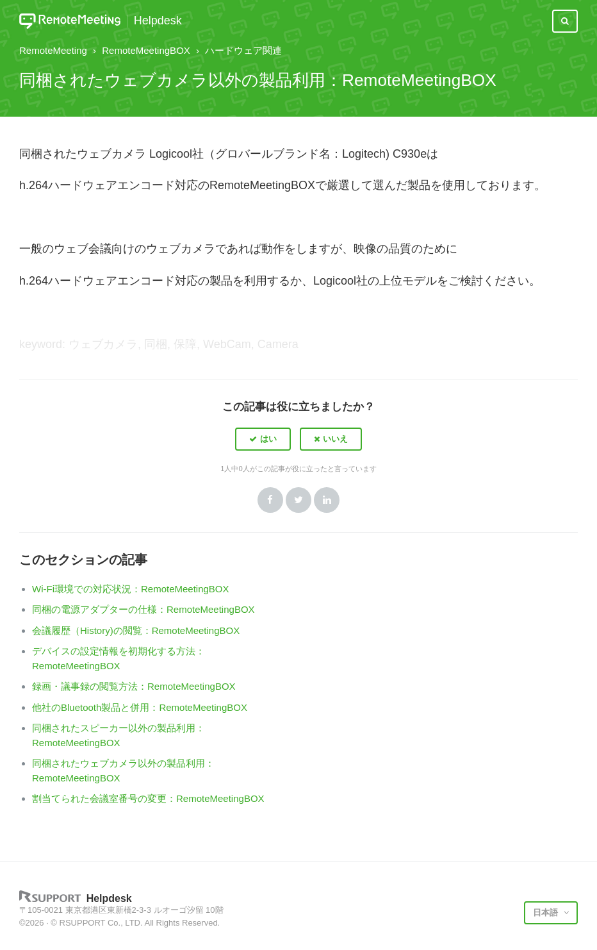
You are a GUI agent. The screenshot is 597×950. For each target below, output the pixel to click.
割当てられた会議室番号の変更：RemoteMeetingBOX (148, 798)
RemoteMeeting (53, 50)
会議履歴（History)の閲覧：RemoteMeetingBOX (136, 630)
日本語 (546, 912)
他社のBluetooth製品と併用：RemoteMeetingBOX (139, 707)
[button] (263, 439)
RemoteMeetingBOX (146, 50)
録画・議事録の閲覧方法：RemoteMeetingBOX (134, 686)
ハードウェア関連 (243, 50)
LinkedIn (326, 500)
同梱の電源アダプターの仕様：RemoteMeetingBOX (143, 609)
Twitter (298, 500)
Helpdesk (158, 21)
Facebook (270, 500)
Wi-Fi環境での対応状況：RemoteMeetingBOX (130, 588)
